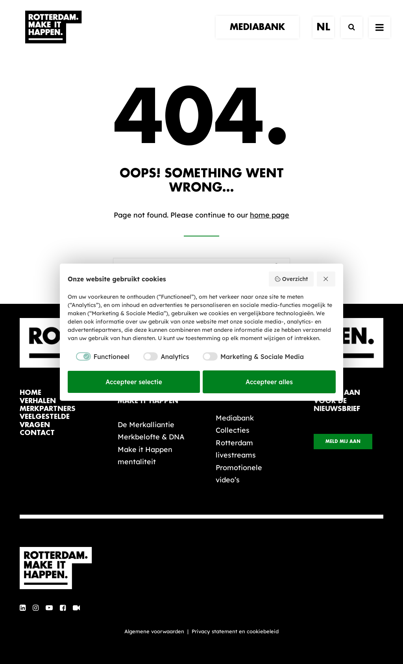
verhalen (38, 401)
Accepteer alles (269, 382)
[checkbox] (98, 356)
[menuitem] (260, 34)
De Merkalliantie (146, 424)
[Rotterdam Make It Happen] (53, 34)
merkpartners (48, 408)
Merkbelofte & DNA (151, 436)
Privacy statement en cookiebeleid (235, 631)
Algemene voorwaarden (154, 631)
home (30, 392)
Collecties (233, 430)
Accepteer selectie (133, 382)
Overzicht (291, 279)
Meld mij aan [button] (342, 441)
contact (37, 433)
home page (269, 214)
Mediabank (235, 417)
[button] (23, 608)
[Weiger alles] (326, 279)
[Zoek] (348, 34)
